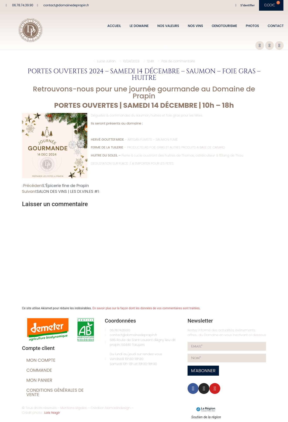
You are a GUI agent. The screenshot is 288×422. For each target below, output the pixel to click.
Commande (39, 370)
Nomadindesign (117, 407)
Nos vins (195, 26)
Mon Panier (39, 380)
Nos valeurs (168, 26)
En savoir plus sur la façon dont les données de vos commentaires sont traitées (146, 308)
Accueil (114, 26)
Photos (252, 26)
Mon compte (40, 360)
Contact (276, 26)
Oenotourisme (224, 26)
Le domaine (139, 26)
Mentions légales (73, 407)
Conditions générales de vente (55, 392)
